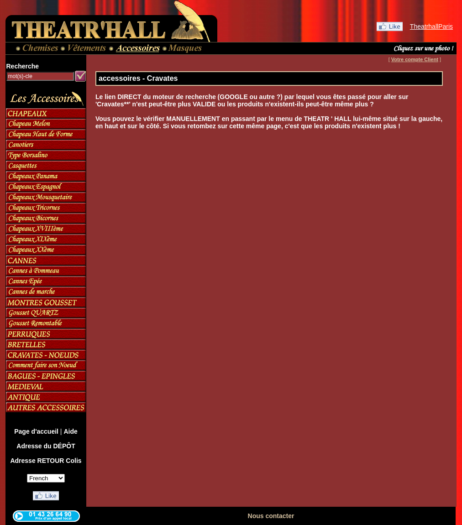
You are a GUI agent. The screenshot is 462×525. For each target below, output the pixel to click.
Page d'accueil (36, 431)
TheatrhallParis (431, 26)
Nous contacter (271, 516)
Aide (70, 431)
